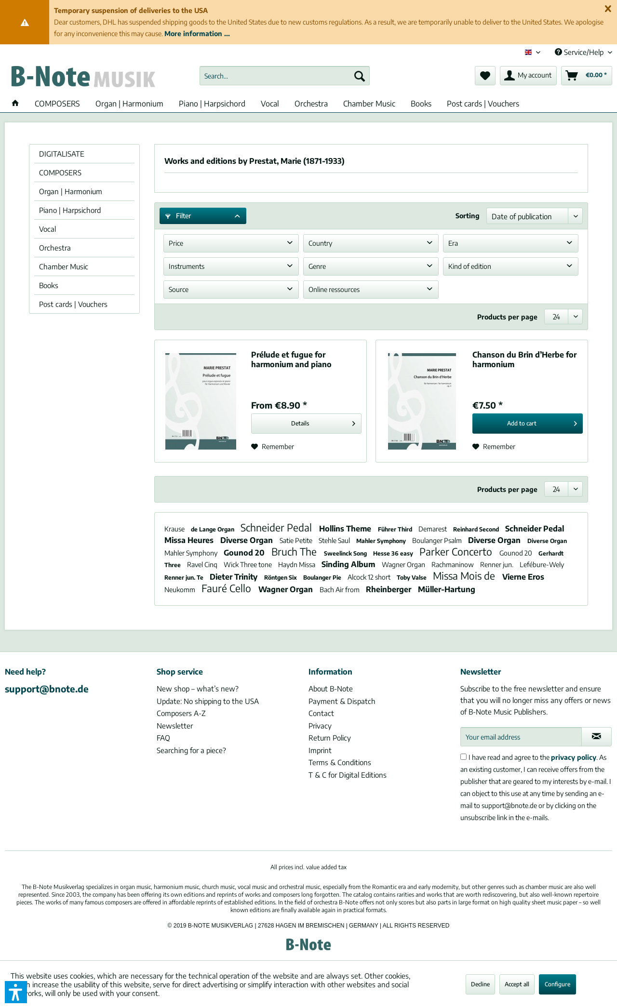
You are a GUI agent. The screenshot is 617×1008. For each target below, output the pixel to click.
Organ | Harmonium (70, 191)
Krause (175, 529)
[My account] (528, 75)
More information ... (197, 33)
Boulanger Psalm (437, 540)
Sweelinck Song (346, 553)
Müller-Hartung (446, 589)
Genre (317, 266)
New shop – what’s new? (198, 688)
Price (176, 243)
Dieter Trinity (234, 577)
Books (48, 285)
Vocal (47, 229)
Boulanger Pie (323, 577)
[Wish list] (485, 75)
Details (323, 421)
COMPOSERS (60, 172)
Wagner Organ (404, 564)
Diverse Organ (247, 540)
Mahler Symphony (381, 540)
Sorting (468, 216)
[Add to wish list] (272, 446)
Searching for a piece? (191, 750)
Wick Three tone (248, 564)
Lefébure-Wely (542, 564)
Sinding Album (349, 564)
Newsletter (175, 725)
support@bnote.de (47, 688)
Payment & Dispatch (342, 701)
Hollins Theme (346, 528)
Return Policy (329, 737)
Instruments (186, 266)
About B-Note (330, 688)
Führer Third (396, 529)
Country (320, 243)
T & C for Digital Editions (347, 774)
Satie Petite (297, 540)
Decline (480, 984)
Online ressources (334, 289)
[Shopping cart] (586, 75)
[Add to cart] (527, 423)
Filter (178, 216)
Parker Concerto (457, 551)
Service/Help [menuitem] (580, 52)
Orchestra (55, 247)
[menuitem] (285, 75)
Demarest (433, 529)
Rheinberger (389, 589)
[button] (16, 992)
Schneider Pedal (277, 527)
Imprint (320, 750)
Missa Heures (189, 540)
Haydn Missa (297, 564)
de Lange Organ (213, 529)
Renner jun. (497, 564)
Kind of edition (469, 266)
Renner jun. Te (184, 577)
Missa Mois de (465, 575)
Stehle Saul (335, 540)
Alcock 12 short (370, 577)
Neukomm (180, 589)
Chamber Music (63, 266)
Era (453, 243)
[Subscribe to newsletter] (596, 736)
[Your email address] (521, 736)
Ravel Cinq (203, 564)
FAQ (163, 737)
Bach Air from (340, 589)
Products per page (507, 317)
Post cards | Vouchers (73, 304)
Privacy (320, 725)
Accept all (517, 984)
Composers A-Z (181, 713)
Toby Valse (412, 577)
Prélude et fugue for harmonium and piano (291, 359)
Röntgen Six (281, 577)
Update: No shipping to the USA (208, 701)
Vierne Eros (523, 577)
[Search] (359, 75)
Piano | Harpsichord (70, 210)
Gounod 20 (245, 552)
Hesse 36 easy (394, 553)
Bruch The (295, 551)
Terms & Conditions (339, 762)
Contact (321, 713)
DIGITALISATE (61, 153)
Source (178, 289)
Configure (557, 984)
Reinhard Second (476, 529)
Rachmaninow (453, 564)
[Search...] (285, 75)
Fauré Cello (227, 588)
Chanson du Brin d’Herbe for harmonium (524, 359)
